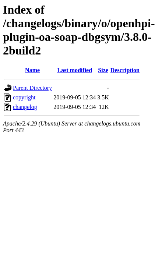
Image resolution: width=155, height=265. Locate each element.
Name (32, 70)
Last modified (74, 70)
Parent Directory (32, 88)
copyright (24, 97)
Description (125, 70)
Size (103, 70)
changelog (25, 107)
